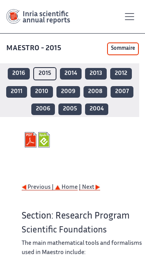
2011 (16, 91)
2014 (71, 73)
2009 (68, 91)
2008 (95, 91)
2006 (43, 109)
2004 (97, 109)
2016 (18, 73)
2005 (70, 109)
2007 (122, 91)
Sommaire (123, 48)
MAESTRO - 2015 (34, 48)
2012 (121, 73)
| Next (89, 187)
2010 (41, 91)
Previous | (38, 187)
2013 (96, 73)
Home (66, 187)
